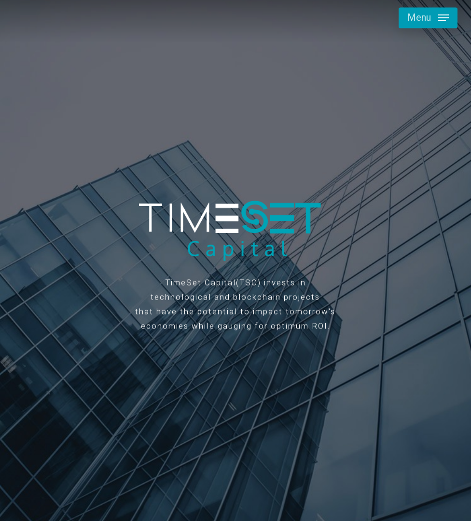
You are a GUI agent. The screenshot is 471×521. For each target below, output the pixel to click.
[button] (428, 18)
